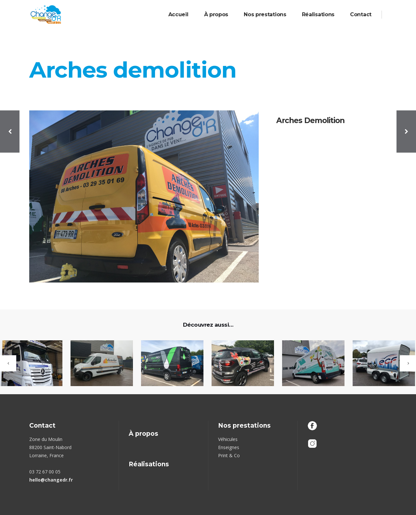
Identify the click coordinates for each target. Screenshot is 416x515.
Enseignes (228, 447)
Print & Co (229, 455)
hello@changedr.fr (51, 480)
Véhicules (228, 439)
